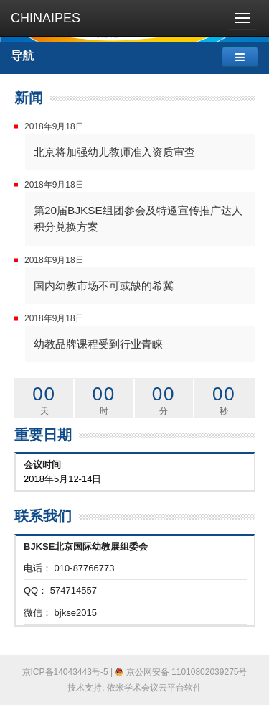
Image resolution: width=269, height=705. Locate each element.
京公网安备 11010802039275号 (181, 672)
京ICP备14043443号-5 (65, 672)
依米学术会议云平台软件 (154, 688)
